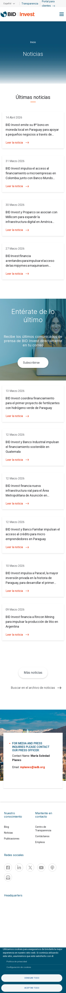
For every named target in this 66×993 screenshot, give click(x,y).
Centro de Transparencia (43, 828)
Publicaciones (11, 838)
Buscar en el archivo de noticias (33, 688)
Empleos (40, 842)
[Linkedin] (19, 867)
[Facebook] (8, 867)
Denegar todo (31, 978)
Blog (6, 826)
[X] (30, 867)
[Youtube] (41, 867)
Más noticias (33, 672)
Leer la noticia (17, 142)
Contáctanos (42, 836)
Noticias (8, 832)
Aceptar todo (31, 988)
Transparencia (29, 3)
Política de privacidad (17, 961)
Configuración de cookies (19, 967)
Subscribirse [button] (31, 362)
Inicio (33, 42)
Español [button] (7, 3)
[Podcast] (52, 867)
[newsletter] (8, 877)
